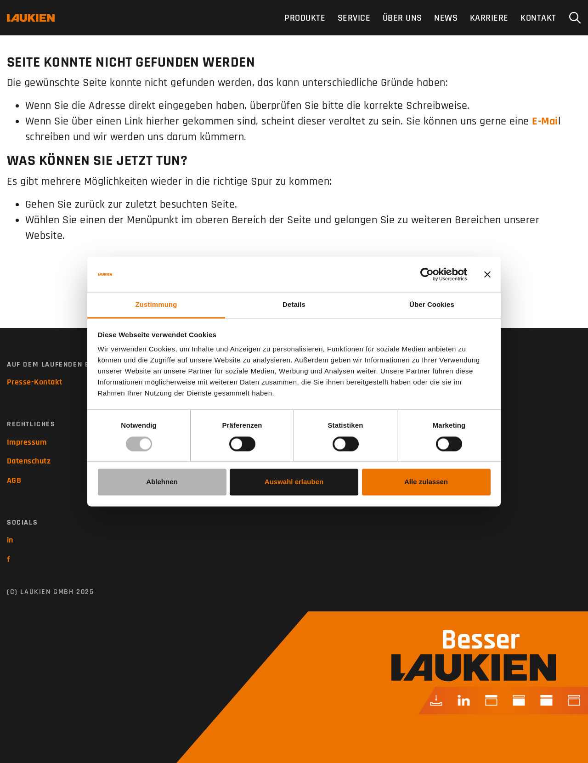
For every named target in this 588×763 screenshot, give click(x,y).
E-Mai (545, 121)
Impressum (26, 442)
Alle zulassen (426, 482)
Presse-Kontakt (34, 382)
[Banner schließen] (487, 274)
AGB (14, 480)
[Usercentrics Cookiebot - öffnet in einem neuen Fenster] (427, 274)
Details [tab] (294, 305)
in (10, 540)
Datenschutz (29, 461)
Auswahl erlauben (294, 482)
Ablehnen (161, 482)
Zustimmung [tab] (156, 305)
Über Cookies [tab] (431, 305)
